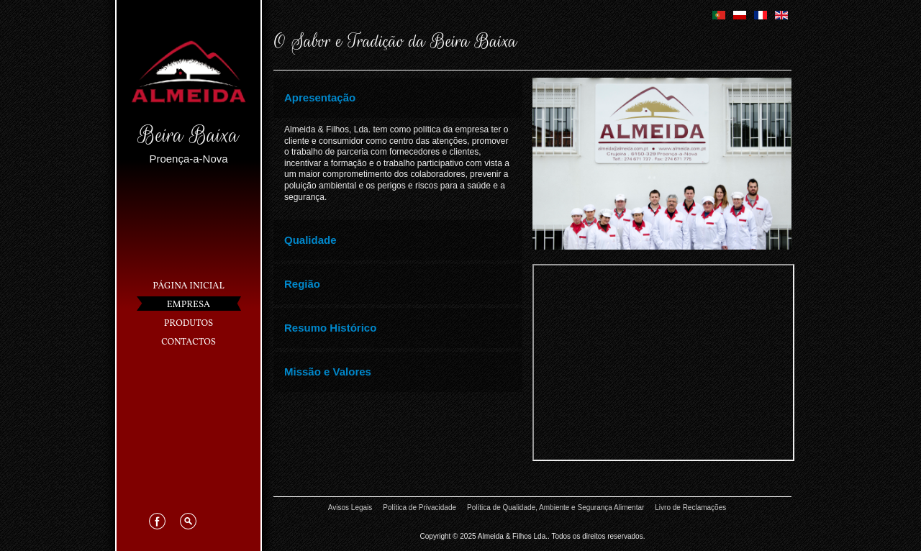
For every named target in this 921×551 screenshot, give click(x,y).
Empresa (189, 305)
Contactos (188, 342)
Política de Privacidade (419, 507)
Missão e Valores (327, 371)
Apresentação (319, 97)
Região (302, 284)
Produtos (188, 323)
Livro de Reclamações (690, 507)
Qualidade (310, 240)
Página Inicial (188, 286)
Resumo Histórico (330, 328)
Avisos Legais (350, 507)
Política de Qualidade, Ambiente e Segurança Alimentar (555, 507)
